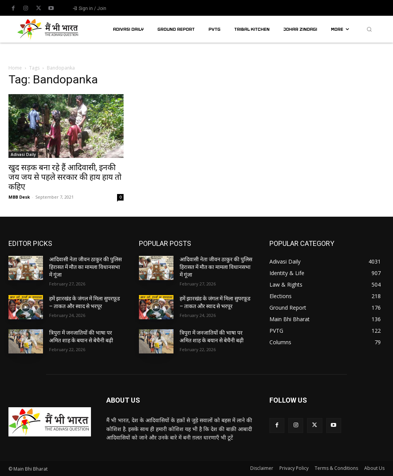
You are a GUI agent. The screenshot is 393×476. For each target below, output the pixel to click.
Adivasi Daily (23, 154)
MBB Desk (19, 197)
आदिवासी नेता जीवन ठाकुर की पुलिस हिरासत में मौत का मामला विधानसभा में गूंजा (85, 266)
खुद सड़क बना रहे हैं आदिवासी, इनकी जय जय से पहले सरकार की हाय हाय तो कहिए (64, 177)
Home (15, 68)
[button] (369, 29)
